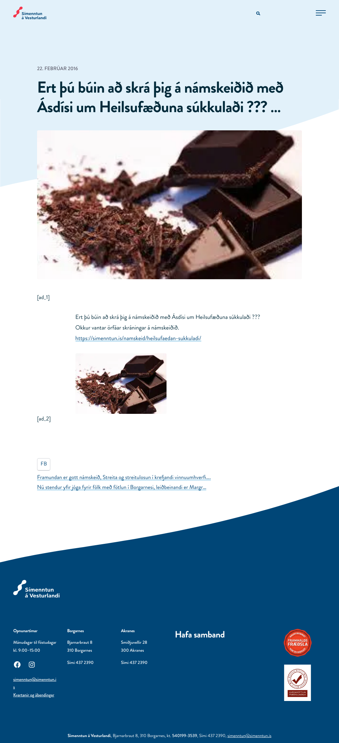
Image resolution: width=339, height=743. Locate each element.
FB (44, 464)
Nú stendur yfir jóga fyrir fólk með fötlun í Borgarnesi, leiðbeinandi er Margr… (121, 487)
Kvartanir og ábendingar (33, 695)
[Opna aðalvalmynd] (321, 13)
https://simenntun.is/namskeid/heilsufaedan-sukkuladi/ (138, 338)
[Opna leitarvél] (258, 13)
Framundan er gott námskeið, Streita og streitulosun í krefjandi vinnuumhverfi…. (124, 477)
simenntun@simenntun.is (249, 736)
